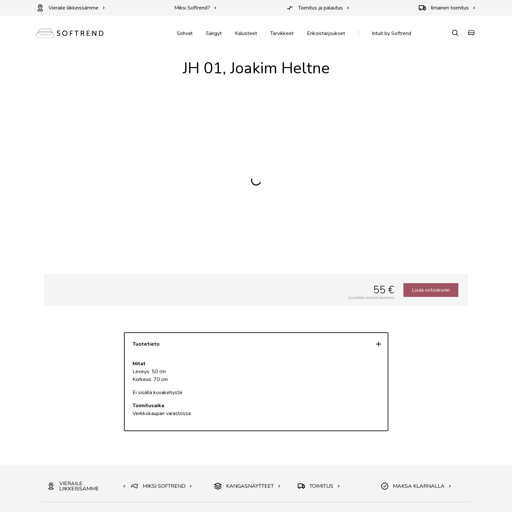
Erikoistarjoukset (326, 33)
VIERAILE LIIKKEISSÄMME (86, 486)
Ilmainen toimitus (447, 7)
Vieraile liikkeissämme (71, 7)
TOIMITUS (319, 486)
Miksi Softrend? (195, 7)
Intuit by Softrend (391, 33)
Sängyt (214, 33)
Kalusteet (246, 33)
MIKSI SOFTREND (161, 486)
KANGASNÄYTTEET (247, 486)
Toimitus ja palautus (317, 7)
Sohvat (185, 33)
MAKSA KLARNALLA (416, 486)
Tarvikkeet (282, 33)
